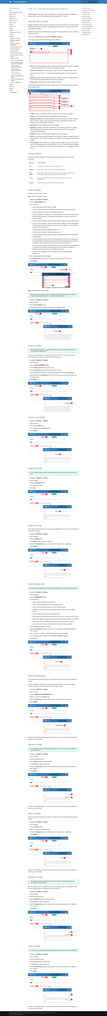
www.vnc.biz (53, 1012)
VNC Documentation (14, 8)
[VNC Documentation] (10, 1)
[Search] (90, 1)
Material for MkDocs (18, 1014)
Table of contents (86, 8)
